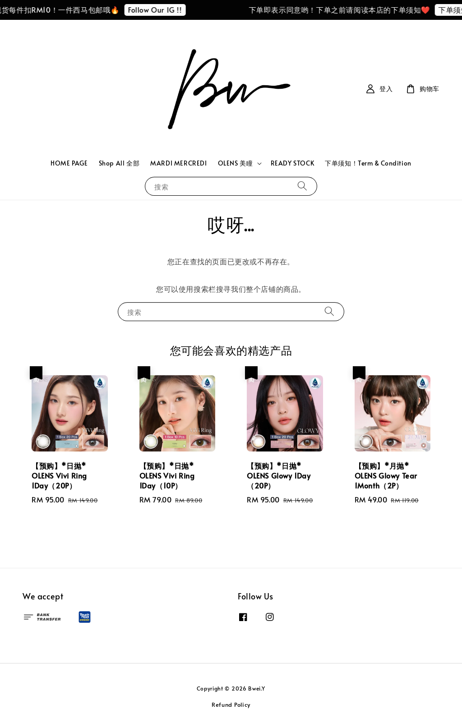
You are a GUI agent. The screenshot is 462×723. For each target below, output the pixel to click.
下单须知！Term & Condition (368, 163)
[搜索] (302, 186)
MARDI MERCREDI (178, 163)
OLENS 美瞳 (235, 163)
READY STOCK (292, 163)
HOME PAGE (69, 163)
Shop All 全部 (119, 163)
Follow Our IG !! (160, 9)
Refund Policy (231, 704)
